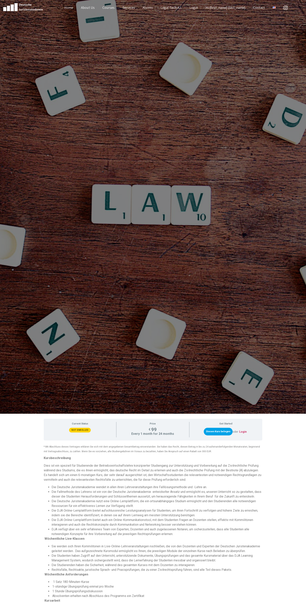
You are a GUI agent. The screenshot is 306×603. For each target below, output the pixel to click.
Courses (108, 7)
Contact (259, 7)
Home (68, 7)
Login (193, 7)
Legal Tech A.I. (171, 7)
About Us (88, 7)
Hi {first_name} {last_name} (225, 7)
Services (128, 7)
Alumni (148, 7)
